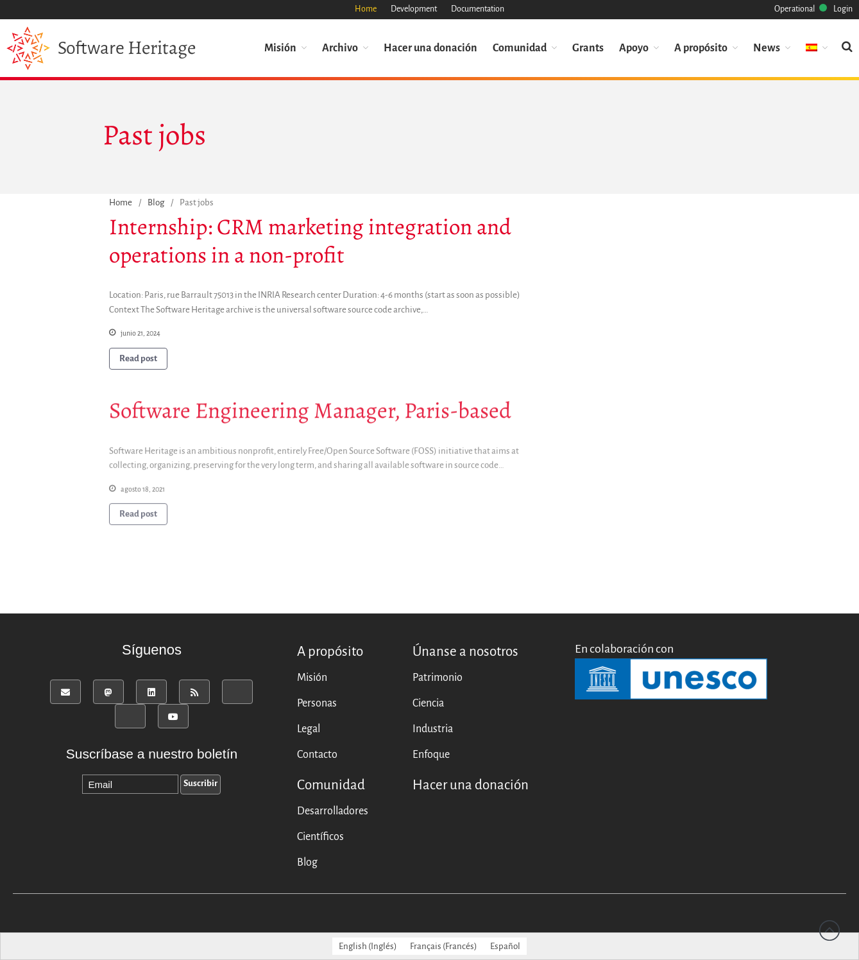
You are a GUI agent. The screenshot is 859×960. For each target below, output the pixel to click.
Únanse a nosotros (465, 651)
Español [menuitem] (505, 946)
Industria (432, 729)
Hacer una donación (430, 48)
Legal (308, 729)
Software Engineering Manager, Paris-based (310, 412)
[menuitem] (816, 48)
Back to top (829, 930)
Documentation (477, 8)
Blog (156, 202)
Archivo (340, 48)
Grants (588, 48)
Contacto (317, 754)
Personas (317, 703)
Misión (280, 48)
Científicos (320, 837)
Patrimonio (437, 677)
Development (414, 8)
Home (366, 8)
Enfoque (431, 754)
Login (843, 8)
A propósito (700, 48)
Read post (138, 358)
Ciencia (428, 703)
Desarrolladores (332, 811)
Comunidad (520, 48)
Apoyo (634, 48)
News (766, 48)
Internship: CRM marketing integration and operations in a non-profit (310, 240)
